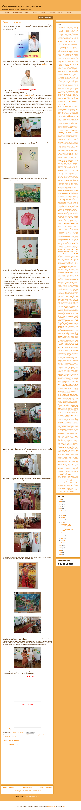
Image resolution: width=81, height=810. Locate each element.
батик (63, 71)
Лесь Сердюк (67, 246)
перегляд (75, 384)
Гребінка (64, 153)
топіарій (65, 457)
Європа (76, 195)
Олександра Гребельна (71, 363)
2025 (60, 501)
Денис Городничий (62, 163)
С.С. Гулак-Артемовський (63, 427)
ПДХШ (70, 384)
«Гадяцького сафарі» (29, 95)
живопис (24, 735)
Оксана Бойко (64, 350)
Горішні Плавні (61, 151)
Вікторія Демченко (74, 110)
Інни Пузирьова (65, 209)
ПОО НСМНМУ (74, 411)
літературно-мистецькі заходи (68, 252)
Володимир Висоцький (73, 127)
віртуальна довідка (62, 116)
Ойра (59, 350)
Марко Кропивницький (66, 279)
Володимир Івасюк (73, 129)
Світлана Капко (61, 430)
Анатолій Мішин (65, 54)
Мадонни (76, 266)
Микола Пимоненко (74, 283)
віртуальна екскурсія (72, 116)
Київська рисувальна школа (65, 219)
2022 (60, 508)
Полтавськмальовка (65, 409)
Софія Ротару (75, 440)
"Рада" (7, 735)
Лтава (59, 259)
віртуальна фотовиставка (63, 119)
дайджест (64, 160)
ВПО (62, 135)
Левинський (60, 242)
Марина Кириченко (68, 273)
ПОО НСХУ (67, 412)
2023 (60, 506)
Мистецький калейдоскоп (21, 6)
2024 (60, 504)
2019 (60, 550)
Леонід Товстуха (68, 244)
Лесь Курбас (60, 246)
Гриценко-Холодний (69, 158)
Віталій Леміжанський (73, 120)
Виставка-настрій (61, 101)
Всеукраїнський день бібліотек (68, 139)
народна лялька (73, 329)
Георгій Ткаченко (62, 147)
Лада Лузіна (73, 239)
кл (75, 221)
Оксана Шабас (75, 353)
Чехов (68, 476)
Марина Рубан (65, 275)
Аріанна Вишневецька (72, 61)
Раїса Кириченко (74, 416)
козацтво (76, 229)
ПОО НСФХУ (61, 412)
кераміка (76, 217)
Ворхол (59, 135)
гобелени (63, 150)
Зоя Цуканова (64, 197)
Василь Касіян (65, 88)
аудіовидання (75, 68)
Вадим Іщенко (71, 82)
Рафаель (64, 419)
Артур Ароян (70, 67)
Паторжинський (75, 382)
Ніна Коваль (66, 340)
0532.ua (59, 44)
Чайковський (75, 474)
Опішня (68, 371)
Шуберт (63, 481)
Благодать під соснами (70, 77)
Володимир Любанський (63, 126)
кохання (59, 236)
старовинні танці (68, 443)
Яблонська (76, 485)
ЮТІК (72, 485)
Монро (59, 302)
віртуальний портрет (73, 119)
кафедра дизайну (62, 217)
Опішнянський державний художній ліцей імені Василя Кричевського (68, 373)
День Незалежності (71, 167)
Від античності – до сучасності (70, 106)
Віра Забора (66, 113)
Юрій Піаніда (72, 484)
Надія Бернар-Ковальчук (69, 324)
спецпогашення (61, 441)
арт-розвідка (72, 65)
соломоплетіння (61, 440)
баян (70, 71)
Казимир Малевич (68, 212)
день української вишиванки (66, 173)
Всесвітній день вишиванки (64, 136)
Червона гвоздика (62, 476)
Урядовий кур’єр (62, 464)
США (77, 446)
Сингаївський (75, 436)
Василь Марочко (74, 88)
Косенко (65, 235)
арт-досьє (73, 62)
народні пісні (71, 330)
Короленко (60, 235)
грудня (63, 510)
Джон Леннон (64, 179)
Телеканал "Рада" (7, 728)
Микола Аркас (69, 280)
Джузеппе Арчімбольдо (73, 179)
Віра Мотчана (73, 113)
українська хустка (67, 458)
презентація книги (69, 415)
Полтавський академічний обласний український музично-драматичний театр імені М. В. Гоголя (68, 404)
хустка (76, 471)
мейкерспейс (61, 280)
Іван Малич (67, 202)
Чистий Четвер (74, 476)
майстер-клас (62, 268)
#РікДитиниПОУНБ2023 (63, 43)
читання (59, 477)
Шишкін (61, 479)
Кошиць (63, 236)
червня (63, 535)
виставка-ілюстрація (66, 100)
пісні (72, 388)
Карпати (60, 214)
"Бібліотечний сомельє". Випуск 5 (65, 34)
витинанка (69, 104)
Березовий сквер (68, 72)
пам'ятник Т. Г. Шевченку (72, 378)
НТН (58, 349)
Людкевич (76, 259)
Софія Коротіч (68, 440)
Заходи (43, 12)
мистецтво (60, 288)
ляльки (76, 263)
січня (62, 542)
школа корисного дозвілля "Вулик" (70, 479)
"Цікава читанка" (69, 37)
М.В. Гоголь (75, 264)
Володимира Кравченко (73, 133)
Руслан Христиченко (69, 426)
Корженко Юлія (74, 233)
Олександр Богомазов (67, 358)
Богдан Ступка (74, 78)
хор (66, 471)
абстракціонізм (71, 44)
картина (65, 214)
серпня (63, 520)
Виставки (34, 12)
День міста (63, 167)
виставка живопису (67, 98)
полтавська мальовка (68, 397)
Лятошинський (69, 264)
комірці (59, 232)
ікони (68, 206)
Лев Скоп (76, 240)
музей (77, 302)
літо (77, 257)
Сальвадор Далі (65, 429)
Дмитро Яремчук (74, 184)
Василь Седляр (61, 89)
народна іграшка (62, 329)
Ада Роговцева (61, 47)
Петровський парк (64, 387)
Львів (71, 259)
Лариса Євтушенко (62, 240)
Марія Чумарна (67, 278)
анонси (76, 60)
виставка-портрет (73, 101)
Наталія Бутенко (74, 332)
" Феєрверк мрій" (62, 27)
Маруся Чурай (74, 279)
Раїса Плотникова (62, 418)
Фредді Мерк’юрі (61, 471)
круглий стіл (68, 237)
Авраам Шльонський (62, 45)
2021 (60, 545)
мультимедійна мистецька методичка (68, 313)
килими (66, 221)
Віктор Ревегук (65, 110)
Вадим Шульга (65, 84)
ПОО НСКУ (66, 411)
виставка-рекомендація (63, 102)
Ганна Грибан (73, 144)
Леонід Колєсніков (73, 243)
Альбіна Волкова (65, 50)
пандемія (60, 379)
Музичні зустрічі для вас (68, 309)
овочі (67, 349)
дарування (70, 160)
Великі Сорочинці (68, 92)
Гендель (59, 146)
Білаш (70, 74)
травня (63, 538)
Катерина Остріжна (62, 216)
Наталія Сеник (67, 336)
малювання (69, 272)
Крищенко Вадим (74, 236)
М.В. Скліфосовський (62, 266)
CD (69, 489)
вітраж (77, 122)
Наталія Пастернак (68, 334)
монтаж (63, 302)
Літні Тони (73, 257)
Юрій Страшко (67, 485)
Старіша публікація (46, 787)
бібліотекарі (60, 74)
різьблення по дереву (62, 423)
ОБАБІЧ (61, 349)
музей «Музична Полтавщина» (65, 303)
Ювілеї (60, 12)
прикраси (76, 415)
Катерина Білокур (73, 214)
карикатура (64, 213)
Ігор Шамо (63, 205)
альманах (71, 50)
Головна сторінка (27, 787)
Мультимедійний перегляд (64, 322)
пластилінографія (61, 389)
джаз (59, 179)
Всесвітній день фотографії (70, 138)
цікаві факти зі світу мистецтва (68, 473)
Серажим (71, 432)
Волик (77, 124)
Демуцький (75, 161)
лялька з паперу (70, 263)
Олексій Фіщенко (68, 365)
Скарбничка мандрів (63, 437)
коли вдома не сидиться (72, 230)
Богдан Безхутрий (65, 78)
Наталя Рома (65, 339)
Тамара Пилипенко (73, 448)
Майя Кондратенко (69, 269)
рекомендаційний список (72, 419)
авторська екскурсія (72, 45)
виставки (18, 735)
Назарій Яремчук (69, 327)
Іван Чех (74, 203)
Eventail (74, 489)
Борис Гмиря (71, 80)
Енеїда (76, 192)
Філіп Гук (76, 467)
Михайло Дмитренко (73, 295)
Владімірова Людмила (73, 123)
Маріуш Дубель (71, 276)
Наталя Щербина (74, 338)
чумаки (69, 477)
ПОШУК (76, 412)
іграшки (68, 205)
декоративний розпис (65, 162)
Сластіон (66, 439)
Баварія (59, 70)
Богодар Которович (62, 80)
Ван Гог (73, 87)
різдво (76, 420)
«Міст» (59, 38)
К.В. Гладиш (60, 212)
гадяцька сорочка (62, 144)
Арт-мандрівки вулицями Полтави (68, 65)
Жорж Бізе (75, 196)
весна (65, 94)
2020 (60, 548)
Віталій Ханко (61, 122)
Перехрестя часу (71, 385)
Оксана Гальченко (73, 350)
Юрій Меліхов (65, 484)
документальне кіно (62, 187)
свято (65, 432)
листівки (74, 247)
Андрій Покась (66, 58)
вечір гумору (71, 94)
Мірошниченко (64, 300)
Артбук (63, 67)
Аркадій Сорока (61, 62)
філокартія (60, 468)
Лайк (77, 239)
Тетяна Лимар (61, 454)
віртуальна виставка (73, 115)
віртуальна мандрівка (63, 117)
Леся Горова (73, 246)
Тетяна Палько (70, 454)
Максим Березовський (68, 270)
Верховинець (60, 94)
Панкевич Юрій (67, 379)
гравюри (71, 151)
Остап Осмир (75, 374)
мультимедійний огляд (71, 320)
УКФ (77, 462)
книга (77, 223)
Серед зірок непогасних (64, 436)
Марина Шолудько (62, 276)
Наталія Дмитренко (69, 333)
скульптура (60, 439)
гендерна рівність (66, 146)
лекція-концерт (74, 242)
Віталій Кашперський (62, 120)
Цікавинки (52, 12)
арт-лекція (66, 64)
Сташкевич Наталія (66, 444)
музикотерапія (61, 307)
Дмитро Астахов (70, 181)
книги (59, 225)
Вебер (77, 91)
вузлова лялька (74, 143)
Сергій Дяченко (70, 433)
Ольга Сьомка (70, 370)
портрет (72, 412)
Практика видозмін (63, 413)
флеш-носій (75, 468)
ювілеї (72, 481)
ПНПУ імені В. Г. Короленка (65, 391)
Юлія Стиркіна (65, 482)
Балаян (71, 70)
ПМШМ (76, 390)
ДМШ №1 (60, 186)
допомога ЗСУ (75, 187)
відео (59, 108)
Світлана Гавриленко (73, 429)
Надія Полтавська (69, 326)
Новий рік (72, 346)
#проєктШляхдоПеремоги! (66, 41)
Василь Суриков (64, 91)
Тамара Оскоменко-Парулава (66, 447)
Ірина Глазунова (72, 209)
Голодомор (75, 150)
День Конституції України (69, 166)
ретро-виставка (61, 420)
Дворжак (76, 160)
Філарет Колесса (70, 467)
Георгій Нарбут (74, 146)
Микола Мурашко (65, 283)
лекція (67, 242)
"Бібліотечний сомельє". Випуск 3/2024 (68, 31)
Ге (77, 144)
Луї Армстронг (65, 259)
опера (63, 371)
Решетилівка (69, 420)
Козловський (60, 230)
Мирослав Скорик (62, 286)
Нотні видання (71, 347)
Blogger (64, 806)
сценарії (73, 445)
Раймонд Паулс (70, 418)
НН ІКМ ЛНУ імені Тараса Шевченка (68, 341)
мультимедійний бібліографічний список (68, 316)
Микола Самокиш (62, 285)
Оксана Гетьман (61, 351)
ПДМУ (66, 384)
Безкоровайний (75, 71)
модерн (70, 300)
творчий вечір (61, 451)
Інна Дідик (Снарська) (70, 207)
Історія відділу (17, 12)
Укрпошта (73, 462)
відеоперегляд (61, 109)
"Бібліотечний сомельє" (72, 27)
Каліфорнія (75, 212)
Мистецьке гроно (67, 289)
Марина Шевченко (74, 275)
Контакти (68, 12)
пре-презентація (74, 413)
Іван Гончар (64, 200)
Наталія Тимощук (62, 337)
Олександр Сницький (68, 357)
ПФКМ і (68, 416)
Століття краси (74, 444)
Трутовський (75, 457)
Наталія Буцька (66, 332)
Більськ (64, 75)
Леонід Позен (61, 245)
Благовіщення (61, 77)
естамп (59, 193)
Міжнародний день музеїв (64, 297)
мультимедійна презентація (68, 315)
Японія (59, 488)
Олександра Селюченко (63, 364)
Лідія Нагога (66, 249)
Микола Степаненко (73, 285)
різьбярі (69, 423)
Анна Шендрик (68, 60)
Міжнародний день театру (69, 299)
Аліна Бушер (73, 47)
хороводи (69, 471)
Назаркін (76, 327)
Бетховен (76, 72)
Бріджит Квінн (70, 81)
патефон (69, 382)
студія (59, 445)
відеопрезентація (68, 109)
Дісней (64, 181)
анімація (73, 58)
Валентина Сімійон (74, 84)
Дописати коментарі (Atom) (31, 796)
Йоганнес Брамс (74, 210)
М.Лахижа (71, 266)
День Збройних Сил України (72, 164)
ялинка (76, 486)
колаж (64, 230)
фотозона (76, 469)
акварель (67, 47)
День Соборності (69, 170)
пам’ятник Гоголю (69, 377)
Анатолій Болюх (70, 52)
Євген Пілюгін (65, 193)
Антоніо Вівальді (62, 61)
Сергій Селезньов (67, 434)
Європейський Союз (62, 196)
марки (59, 279)
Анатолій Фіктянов (69, 56)
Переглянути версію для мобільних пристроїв (27, 791)
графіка (59, 153)
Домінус (69, 187)
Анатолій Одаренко (74, 54)
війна (73, 109)
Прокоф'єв (60, 416)
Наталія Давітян (61, 333)
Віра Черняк (63, 114)
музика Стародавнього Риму (71, 306)
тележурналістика (74, 453)
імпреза (76, 206)
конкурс (63, 232)
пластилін (76, 388)
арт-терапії (44, 64)
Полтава (69, 394)
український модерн (65, 462)
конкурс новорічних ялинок (72, 232)
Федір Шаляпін (66, 465)
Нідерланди (60, 340)
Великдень (60, 92)
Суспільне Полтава (11, 736)
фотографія (70, 470)
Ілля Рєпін (72, 206)
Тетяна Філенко (69, 455)
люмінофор (64, 263)
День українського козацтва (72, 171)
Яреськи (63, 488)
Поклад (59, 394)
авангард (76, 44)
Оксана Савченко (67, 353)
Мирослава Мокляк (73, 286)
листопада (64, 513)
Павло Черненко (74, 375)
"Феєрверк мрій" (61, 37)
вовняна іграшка (61, 124)
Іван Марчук (73, 202)
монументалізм (68, 302)
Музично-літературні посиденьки (71, 310)
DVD (71, 489)
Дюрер (68, 188)
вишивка (60, 106)
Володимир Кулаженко (72, 132)
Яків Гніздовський (70, 486)
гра (65, 151)
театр (67, 451)
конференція (60, 233)
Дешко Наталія (74, 177)
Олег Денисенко (71, 354)
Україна (59, 458)
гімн (77, 147)
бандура (76, 70)
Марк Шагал (75, 278)
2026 (60, 499)
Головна (6, 12)
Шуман (67, 481)
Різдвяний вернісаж (64, 422)
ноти (66, 347)
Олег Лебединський (69, 356)
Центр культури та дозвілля (64, 473)
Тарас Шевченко (65, 450)
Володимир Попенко (62, 133)
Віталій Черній (70, 122)
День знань (60, 166)
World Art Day (71, 491)
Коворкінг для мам (68, 229)
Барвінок (59, 71)
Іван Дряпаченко (72, 200)
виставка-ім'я (75, 100)
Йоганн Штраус (66, 210)
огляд (70, 349)
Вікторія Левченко (62, 112)
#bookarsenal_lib (74, 43)
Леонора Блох (75, 244)
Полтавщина (73, 409)
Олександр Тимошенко (67, 361)
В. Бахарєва (65, 82)
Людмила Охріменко (68, 262)
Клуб (26, 12)
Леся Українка (64, 247)
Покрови (64, 394)
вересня (63, 517)
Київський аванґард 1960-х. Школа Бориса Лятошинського (68, 220)
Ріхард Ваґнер (75, 423)
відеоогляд (75, 107)
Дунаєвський (64, 188)
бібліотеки (66, 74)
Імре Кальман (61, 207)
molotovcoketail (51, 806)
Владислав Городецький (63, 123)
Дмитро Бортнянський (70, 183)
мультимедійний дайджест (68, 317)
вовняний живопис (70, 124)
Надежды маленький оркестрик (70, 323)
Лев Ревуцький (70, 240)
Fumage (60, 491)
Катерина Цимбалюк (73, 216)
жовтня (63, 515)
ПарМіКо (64, 382)
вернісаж (75, 92)
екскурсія (70, 190)
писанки (71, 387)
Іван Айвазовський (70, 199)
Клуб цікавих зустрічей (67, 223)
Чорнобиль (64, 477)
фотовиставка (61, 470)
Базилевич (65, 70)
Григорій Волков (68, 154)
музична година (69, 307)
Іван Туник (70, 203)
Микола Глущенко (65, 282)
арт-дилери (67, 62)
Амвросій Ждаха (64, 51)
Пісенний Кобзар (67, 388)
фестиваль (62, 467)
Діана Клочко (73, 180)
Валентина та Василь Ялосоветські (66, 85)
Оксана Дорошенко (70, 351)
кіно (73, 221)
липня (62, 522)
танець (59, 450)
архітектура (65, 68)
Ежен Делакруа (63, 190)
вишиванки (75, 104)
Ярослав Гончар (70, 488)
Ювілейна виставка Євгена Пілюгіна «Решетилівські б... (66, 525)
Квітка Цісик (70, 217)
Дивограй (67, 180)
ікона (65, 206)
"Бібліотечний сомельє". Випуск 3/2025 (68, 33)
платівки (67, 389)
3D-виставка (64, 44)
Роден (59, 425)
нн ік (72, 340)
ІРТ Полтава (29, 735)
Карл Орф (70, 213)
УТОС (73, 464)
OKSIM (64, 491)
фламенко (68, 468)
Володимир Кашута (63, 130)
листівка (69, 247)
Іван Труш (65, 203)
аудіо (70, 68)
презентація (60, 415)
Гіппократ (60, 149)
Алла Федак (73, 48)
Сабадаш (72, 427)
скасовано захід (74, 437)
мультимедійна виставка (68, 312)
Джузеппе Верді (61, 180)
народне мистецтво (63, 330)
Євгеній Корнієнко (70, 195)
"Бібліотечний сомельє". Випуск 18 (68, 30)
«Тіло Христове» (74, 38)
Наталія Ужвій (70, 337)
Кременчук (67, 236)
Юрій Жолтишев (72, 482)
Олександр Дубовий (67, 360)
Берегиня (60, 72)
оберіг (65, 349)
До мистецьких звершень (71, 186)
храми (73, 471)
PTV (67, 491)
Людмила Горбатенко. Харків (65, 260)
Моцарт (73, 302)
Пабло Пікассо (67, 375)
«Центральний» (62, 40)
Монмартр (75, 300)
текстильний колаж (65, 453)
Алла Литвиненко (66, 48)
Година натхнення (69, 150)
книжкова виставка (67, 225)
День (68, 163)
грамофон (76, 151)
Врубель (66, 135)
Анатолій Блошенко (62, 52)
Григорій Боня (70, 153)
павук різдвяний (61, 377)
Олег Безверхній (62, 354)
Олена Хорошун (74, 368)
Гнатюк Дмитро (69, 149)
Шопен (59, 481)
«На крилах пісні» (65, 38)
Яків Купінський (61, 486)
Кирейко (70, 221)
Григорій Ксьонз (69, 156)
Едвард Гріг (72, 188)
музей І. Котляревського (67, 304)
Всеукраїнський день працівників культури (68, 140)
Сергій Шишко (75, 434)
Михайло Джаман (62, 295)
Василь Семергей (70, 89)
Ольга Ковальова (62, 370)
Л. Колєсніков (66, 239)
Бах (67, 71)
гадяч (68, 144)
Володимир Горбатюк (63, 129)
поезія (68, 392)
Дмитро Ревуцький (66, 184)
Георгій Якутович (71, 147)
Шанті (73, 477)
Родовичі (72, 425)
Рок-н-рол (76, 425)
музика (63, 306)
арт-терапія (13, 735)
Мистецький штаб (67, 290)
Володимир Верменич (63, 127)
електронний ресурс (70, 191)
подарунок (64, 392)
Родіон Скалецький (65, 425)
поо (61, 411)
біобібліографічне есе (72, 75)
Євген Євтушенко (74, 193)
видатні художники (67, 97)
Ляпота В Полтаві (62, 264)
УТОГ (69, 464)
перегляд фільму (62, 385)
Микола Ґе (72, 282)
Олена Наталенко (69, 367)
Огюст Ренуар (75, 349)
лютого (63, 540)
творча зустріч (74, 450)
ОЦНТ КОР (61, 375)
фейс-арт (72, 465)
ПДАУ (63, 384)
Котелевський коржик (73, 235)
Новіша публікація (8, 787)
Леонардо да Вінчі (62, 243)
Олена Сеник (68, 368)
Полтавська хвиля (67, 401)
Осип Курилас (67, 374)
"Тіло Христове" (74, 35)
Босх (64, 81)
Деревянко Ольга (66, 177)
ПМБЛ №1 (72, 389)
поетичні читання (74, 392)
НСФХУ (76, 347)
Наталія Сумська (74, 336)
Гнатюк (63, 149)
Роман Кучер (61, 426)
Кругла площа (61, 237)
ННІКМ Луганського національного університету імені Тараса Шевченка (68, 345)
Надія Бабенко (61, 324)
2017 (60, 554)
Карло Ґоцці (75, 213)
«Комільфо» (75, 37)
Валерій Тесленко (66, 86)
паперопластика (65, 381)
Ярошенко (65, 489)
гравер (67, 151)
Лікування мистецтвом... (67, 533)
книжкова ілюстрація (68, 228)
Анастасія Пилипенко (73, 51)
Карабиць (60, 213)
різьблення (75, 422)
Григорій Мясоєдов (68, 157)
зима (59, 197)
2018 (60, 552)
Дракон (59, 188)
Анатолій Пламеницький (64, 55)
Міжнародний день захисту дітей (68, 296)
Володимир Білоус (74, 126)
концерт (67, 233)
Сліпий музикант (74, 439)
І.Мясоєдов (72, 198)
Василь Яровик (71, 91)
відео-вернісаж (67, 107)
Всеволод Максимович (73, 135)
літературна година (62, 251)
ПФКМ (64, 416)
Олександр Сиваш (38, 735)
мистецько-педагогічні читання (71, 293)
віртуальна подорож (73, 117)
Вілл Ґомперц (71, 112)
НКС (70, 340)
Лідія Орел (74, 249)
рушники (76, 426)
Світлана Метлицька (70, 430)
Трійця (70, 457)
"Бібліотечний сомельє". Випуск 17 (68, 28)
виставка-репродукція (73, 102)
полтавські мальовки (67, 408)
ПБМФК (59, 384)
